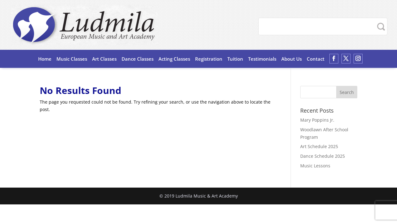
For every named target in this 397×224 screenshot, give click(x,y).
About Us (291, 59)
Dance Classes (138, 59)
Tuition (235, 59)
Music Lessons (315, 166)
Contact (315, 59)
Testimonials (262, 59)
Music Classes (71, 59)
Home (44, 59)
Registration (208, 59)
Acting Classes (174, 59)
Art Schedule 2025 (319, 146)
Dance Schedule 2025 (322, 156)
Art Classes (104, 59)
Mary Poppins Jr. (317, 120)
